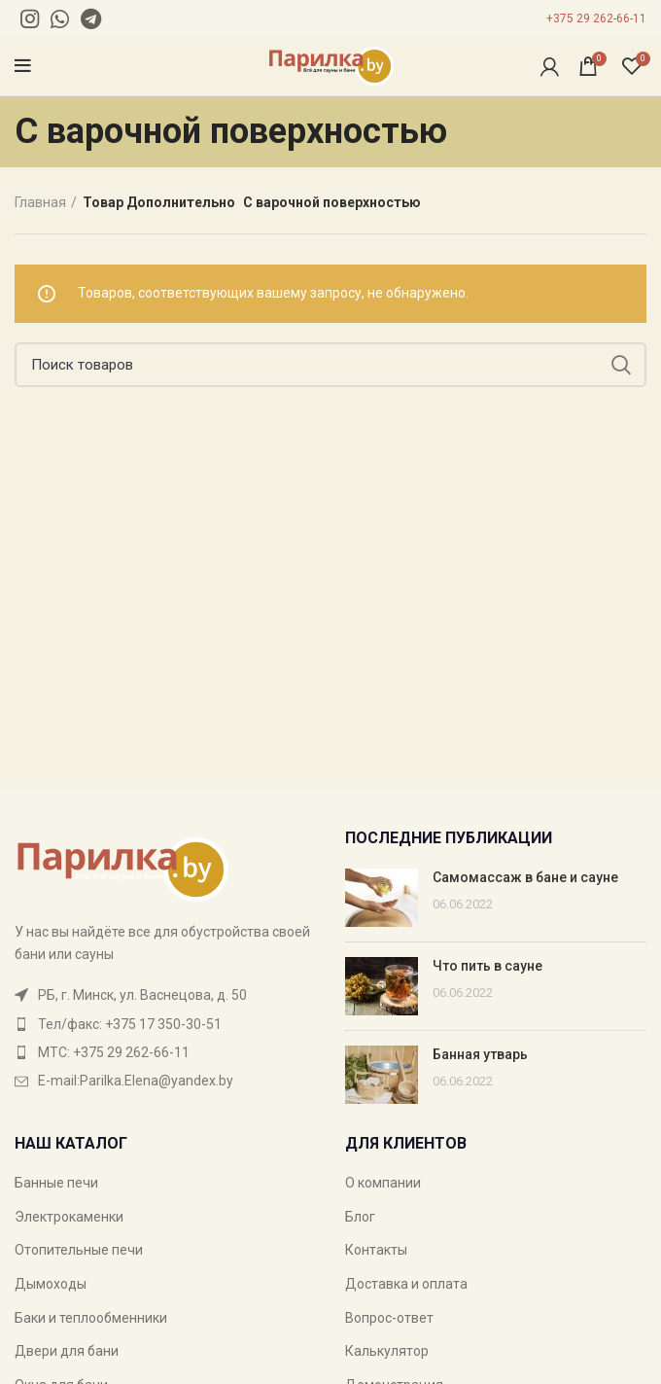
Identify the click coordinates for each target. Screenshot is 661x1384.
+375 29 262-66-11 (596, 18)
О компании (383, 1182)
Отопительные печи (79, 1250)
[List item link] (165, 1024)
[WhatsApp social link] (60, 18)
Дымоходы (51, 1284)
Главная (40, 202)
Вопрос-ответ (389, 1318)
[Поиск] (330, 364)
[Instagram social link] (30, 18)
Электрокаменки (69, 1216)
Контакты (376, 1250)
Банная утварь (480, 1054)
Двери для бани (67, 1351)
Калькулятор (387, 1351)
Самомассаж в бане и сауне (525, 877)
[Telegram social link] (91, 18)
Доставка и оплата (406, 1284)
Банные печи (56, 1182)
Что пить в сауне (487, 966)
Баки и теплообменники (91, 1318)
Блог (360, 1216)
